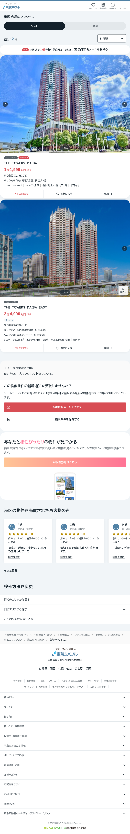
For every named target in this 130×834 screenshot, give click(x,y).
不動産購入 (63, 635)
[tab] (34, 26)
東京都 (99, 635)
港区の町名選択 (35, 639)
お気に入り (65, 194)
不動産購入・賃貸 (43, 635)
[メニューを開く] (122, 6)
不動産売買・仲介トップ (16, 635)
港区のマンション (13, 639)
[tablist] (65, 26)
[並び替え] (112, 38)
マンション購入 (82, 635)
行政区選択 (114, 635)
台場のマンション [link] (59, 639)
